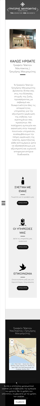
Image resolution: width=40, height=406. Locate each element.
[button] (8, 10)
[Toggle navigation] (2, 203)
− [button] (12, 344)
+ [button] (12, 341)
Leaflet (12, 364)
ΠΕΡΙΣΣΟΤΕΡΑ (22, 203)
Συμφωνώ (20, 402)
